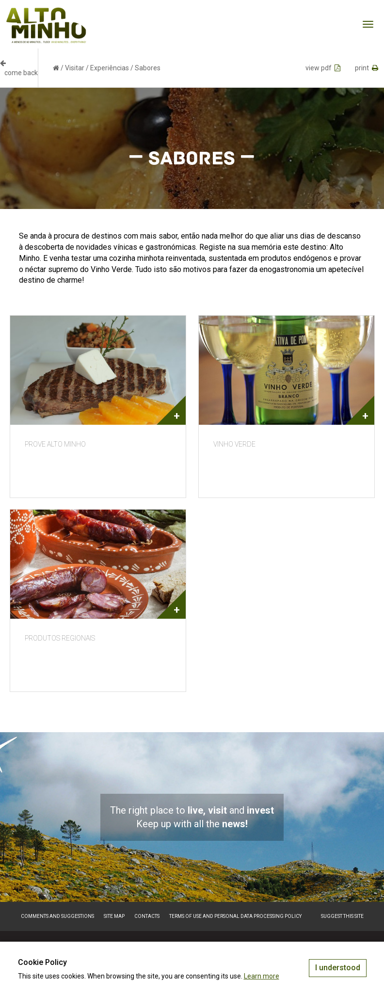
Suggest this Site (342, 916)
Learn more (261, 976)
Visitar (74, 68)
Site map (114, 916)
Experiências (109, 68)
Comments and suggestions (57, 916)
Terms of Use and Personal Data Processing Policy (235, 916)
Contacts (147, 916)
